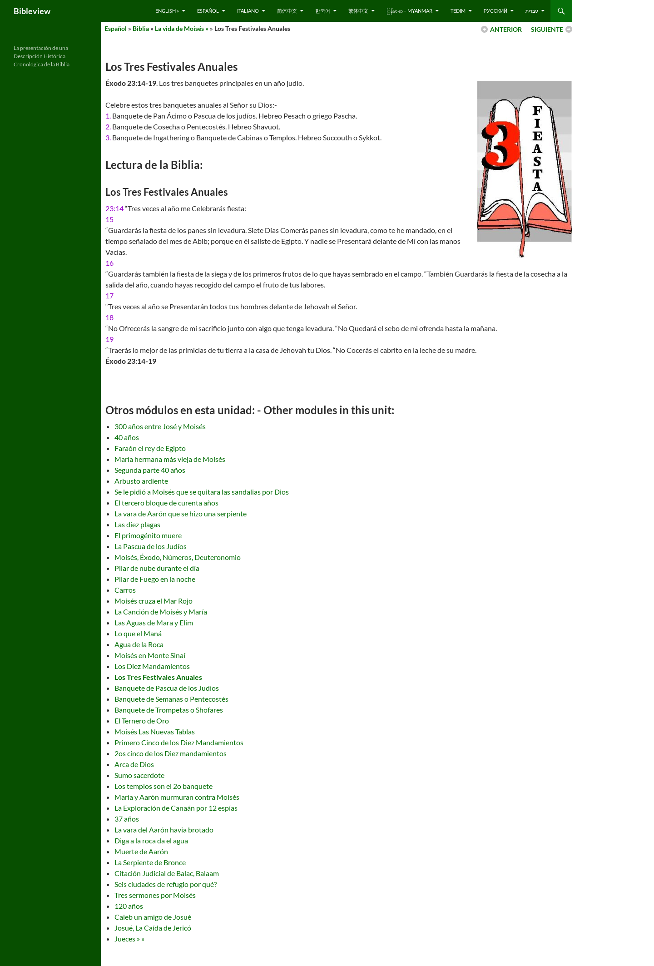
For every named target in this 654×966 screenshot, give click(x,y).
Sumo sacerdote (139, 775)
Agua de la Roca (139, 644)
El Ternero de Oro (141, 720)
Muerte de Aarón (141, 851)
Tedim (458, 11)
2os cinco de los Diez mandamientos (170, 753)
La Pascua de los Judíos (150, 546)
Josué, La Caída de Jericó (152, 927)
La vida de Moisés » (181, 28)
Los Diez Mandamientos (152, 666)
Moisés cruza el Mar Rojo (153, 600)
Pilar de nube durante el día (156, 568)
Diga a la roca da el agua (151, 840)
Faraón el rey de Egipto (150, 448)
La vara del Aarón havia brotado (163, 829)
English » (167, 11)
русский (495, 11)
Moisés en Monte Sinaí (149, 655)
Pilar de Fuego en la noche (154, 579)
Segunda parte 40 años (149, 470)
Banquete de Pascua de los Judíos (166, 688)
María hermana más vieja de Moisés (169, 459)
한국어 (322, 11)
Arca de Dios (134, 764)
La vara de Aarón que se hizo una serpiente (180, 513)
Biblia (141, 28)
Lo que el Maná (138, 633)
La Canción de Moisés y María (160, 611)
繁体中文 (358, 11)
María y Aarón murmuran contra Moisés (176, 797)
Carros (125, 589)
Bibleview (32, 11)
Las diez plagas (137, 524)
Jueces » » (129, 938)
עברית (531, 11)
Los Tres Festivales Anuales (158, 677)
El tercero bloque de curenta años (166, 502)
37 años (126, 818)
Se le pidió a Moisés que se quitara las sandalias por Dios (201, 491)
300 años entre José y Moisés (160, 426)
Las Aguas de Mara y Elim (153, 622)
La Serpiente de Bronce (150, 862)
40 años (126, 437)
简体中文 (287, 11)
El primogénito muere (148, 535)
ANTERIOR (506, 29)
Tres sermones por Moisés (155, 895)
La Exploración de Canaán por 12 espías (176, 807)
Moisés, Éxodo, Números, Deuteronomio (177, 557)
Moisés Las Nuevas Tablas (154, 731)
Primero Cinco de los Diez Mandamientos (178, 742)
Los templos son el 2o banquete (163, 786)
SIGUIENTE (547, 29)
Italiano (248, 11)
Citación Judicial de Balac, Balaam (166, 873)
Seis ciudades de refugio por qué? (165, 884)
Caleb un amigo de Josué (152, 916)
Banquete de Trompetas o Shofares (168, 709)
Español (208, 11)
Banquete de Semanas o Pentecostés (171, 698)
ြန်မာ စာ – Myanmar (409, 11)
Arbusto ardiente (141, 480)
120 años (128, 906)
